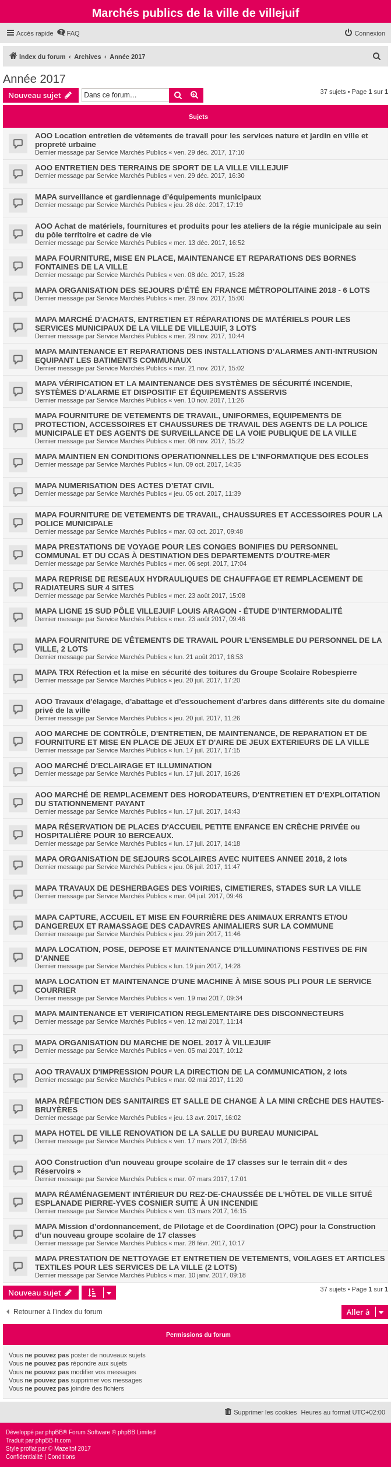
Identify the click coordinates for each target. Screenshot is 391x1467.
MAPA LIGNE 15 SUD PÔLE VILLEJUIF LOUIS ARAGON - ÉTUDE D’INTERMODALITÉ (189, 611)
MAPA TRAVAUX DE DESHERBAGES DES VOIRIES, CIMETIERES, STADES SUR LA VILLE (198, 888)
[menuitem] (68, 33)
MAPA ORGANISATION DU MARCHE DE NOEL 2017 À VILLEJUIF (153, 1042)
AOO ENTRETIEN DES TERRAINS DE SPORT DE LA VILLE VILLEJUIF (161, 167)
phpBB (54, 1432)
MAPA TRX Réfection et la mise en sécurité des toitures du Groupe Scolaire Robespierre (196, 672)
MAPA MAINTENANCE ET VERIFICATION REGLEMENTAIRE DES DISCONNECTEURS (189, 1013)
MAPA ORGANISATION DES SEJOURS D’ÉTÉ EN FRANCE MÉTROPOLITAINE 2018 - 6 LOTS (202, 290)
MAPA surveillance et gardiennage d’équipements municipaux (148, 196)
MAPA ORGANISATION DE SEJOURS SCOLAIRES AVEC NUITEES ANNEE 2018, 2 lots (191, 859)
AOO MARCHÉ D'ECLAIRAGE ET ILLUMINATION (123, 765)
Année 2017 (34, 78)
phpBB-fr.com (53, 1440)
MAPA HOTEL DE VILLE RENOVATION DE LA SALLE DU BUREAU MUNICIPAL (176, 1133)
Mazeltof (65, 1448)
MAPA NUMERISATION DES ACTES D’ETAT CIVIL (124, 485)
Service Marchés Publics (132, 152)
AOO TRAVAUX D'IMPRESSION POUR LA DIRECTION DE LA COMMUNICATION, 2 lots (191, 1071)
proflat (28, 1448)
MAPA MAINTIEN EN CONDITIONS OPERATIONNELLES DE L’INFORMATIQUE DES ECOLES (201, 456)
